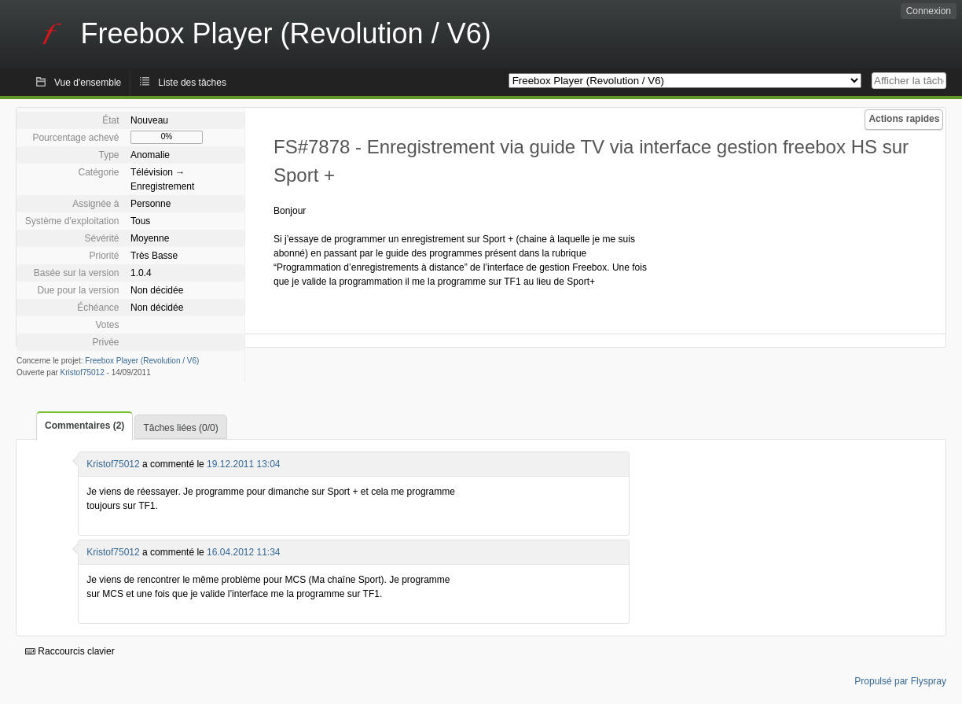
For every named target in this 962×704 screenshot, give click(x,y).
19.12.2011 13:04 (243, 464)
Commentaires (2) (84, 425)
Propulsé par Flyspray (900, 681)
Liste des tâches (192, 82)
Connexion (928, 11)
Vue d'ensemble (87, 82)
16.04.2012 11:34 (243, 552)
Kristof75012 (83, 372)
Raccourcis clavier (70, 651)
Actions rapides (903, 118)
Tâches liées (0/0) (180, 427)
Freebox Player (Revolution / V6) (142, 360)
